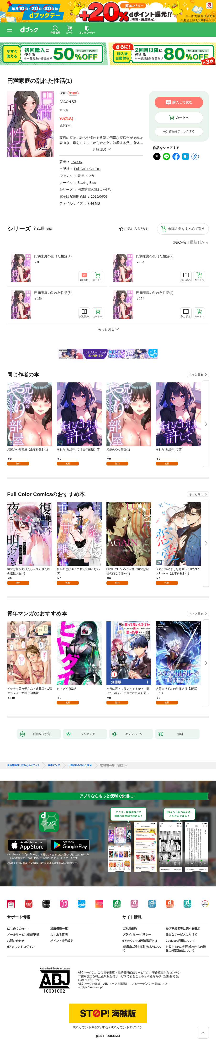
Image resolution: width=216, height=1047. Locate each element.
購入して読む (182, 102)
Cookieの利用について (180, 940)
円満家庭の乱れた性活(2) (155, 256)
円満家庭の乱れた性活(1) (53, 256)
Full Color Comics (87, 169)
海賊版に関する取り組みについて (142, 948)
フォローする (74, 101)
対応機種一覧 (59, 928)
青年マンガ (86, 176)
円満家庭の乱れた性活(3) (53, 293)
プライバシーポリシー (136, 934)
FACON (65, 102)
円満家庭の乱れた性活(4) (155, 293)
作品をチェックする (182, 131)
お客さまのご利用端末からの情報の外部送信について (186, 948)
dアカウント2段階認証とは (139, 940)
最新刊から (199, 242)
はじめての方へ (17, 928)
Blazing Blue (87, 183)
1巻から (180, 242)
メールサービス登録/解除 (23, 934)
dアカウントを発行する (90, 1027)
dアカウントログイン (21, 946)
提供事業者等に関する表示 (183, 928)
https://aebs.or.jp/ (92, 987)
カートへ (182, 117)
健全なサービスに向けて (181, 934)
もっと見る (196, 374)
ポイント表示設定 (61, 940)
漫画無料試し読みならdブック (23, 765)
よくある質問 (59, 934)
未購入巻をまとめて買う (186, 229)
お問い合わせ (15, 940)
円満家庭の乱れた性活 (94, 189)
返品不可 (65, 125)
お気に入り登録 (136, 229)
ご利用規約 (129, 928)
